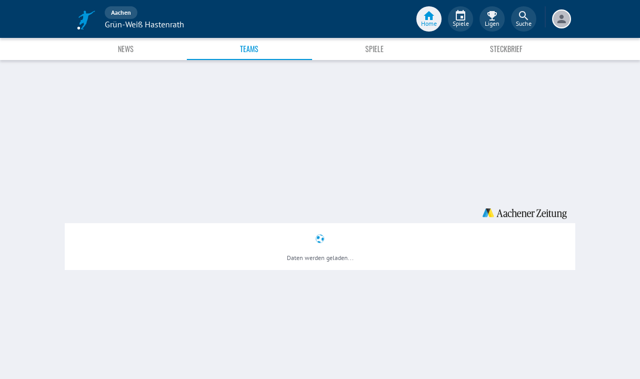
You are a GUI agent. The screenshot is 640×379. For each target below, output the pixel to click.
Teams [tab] (249, 48)
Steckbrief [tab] (506, 48)
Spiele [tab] (374, 48)
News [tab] (126, 48)
